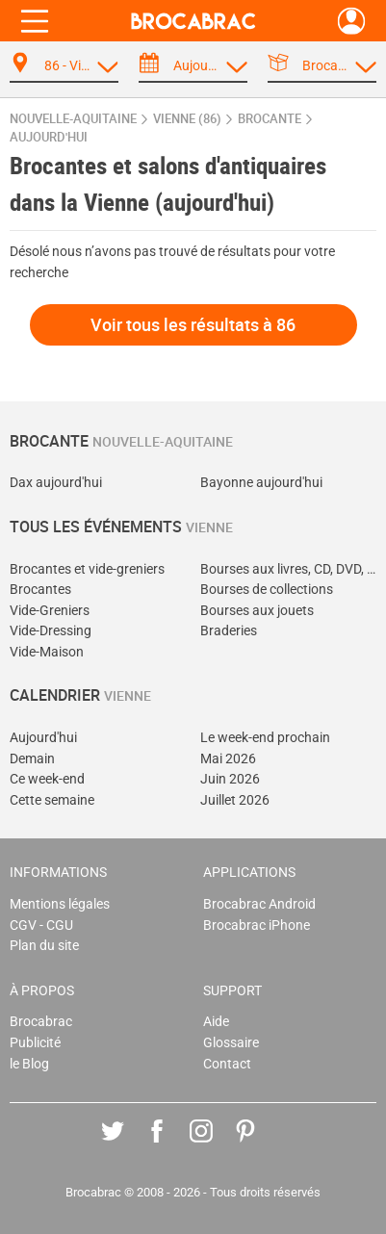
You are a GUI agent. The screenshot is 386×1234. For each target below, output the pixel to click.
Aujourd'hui (43, 738)
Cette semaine (52, 800)
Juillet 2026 (235, 800)
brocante (269, 119)
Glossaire (231, 1043)
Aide (216, 1022)
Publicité (35, 1043)
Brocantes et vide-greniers (87, 569)
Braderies (228, 631)
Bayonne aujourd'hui (261, 483)
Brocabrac (41, 1022)
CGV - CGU (41, 925)
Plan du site (44, 946)
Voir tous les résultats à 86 (193, 324)
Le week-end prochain (265, 738)
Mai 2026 (228, 759)
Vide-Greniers (50, 611)
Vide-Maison (47, 652)
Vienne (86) (187, 119)
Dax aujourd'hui (56, 483)
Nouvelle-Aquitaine (73, 119)
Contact (227, 1064)
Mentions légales (60, 904)
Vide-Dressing (50, 631)
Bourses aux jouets (257, 611)
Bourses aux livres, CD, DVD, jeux (288, 569)
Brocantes (40, 589)
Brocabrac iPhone (256, 925)
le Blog (29, 1064)
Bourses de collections (266, 589)
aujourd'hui (49, 137)
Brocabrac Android (259, 904)
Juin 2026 (230, 779)
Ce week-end (47, 779)
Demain (32, 759)
